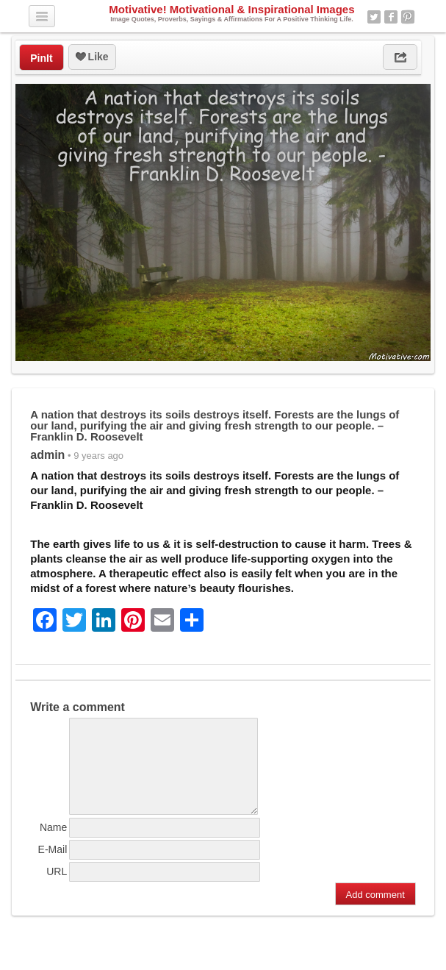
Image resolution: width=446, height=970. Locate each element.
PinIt (41, 58)
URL (56, 889)
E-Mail (53, 867)
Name (53, 845)
